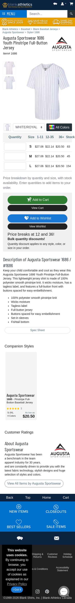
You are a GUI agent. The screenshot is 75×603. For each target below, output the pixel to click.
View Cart (37, 208)
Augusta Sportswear (19, 38)
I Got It (17, 589)
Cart (66, 497)
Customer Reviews (52, 555)
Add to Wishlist (37, 218)
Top (27, 497)
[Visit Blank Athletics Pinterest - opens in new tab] (47, 591)
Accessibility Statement (62, 569)
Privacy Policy (17, 584)
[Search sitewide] (47, 14)
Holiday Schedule (67, 555)
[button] (55, 3)
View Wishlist (37, 226)
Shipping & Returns (37, 555)
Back (9, 497)
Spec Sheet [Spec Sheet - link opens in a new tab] (37, 330)
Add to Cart (37, 200)
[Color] (29, 127)
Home (46, 497)
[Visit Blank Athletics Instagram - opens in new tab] (38, 591)
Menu (8, 14)
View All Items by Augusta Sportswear (34, 483)
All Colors (59, 127)
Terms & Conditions (37, 569)
